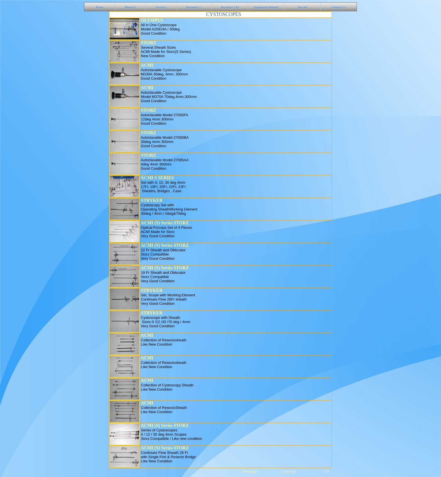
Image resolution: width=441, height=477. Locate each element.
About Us (130, 7)
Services (161, 7)
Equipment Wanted (266, 7)
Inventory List (230, 7)
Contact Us (339, 7)
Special (302, 7)
